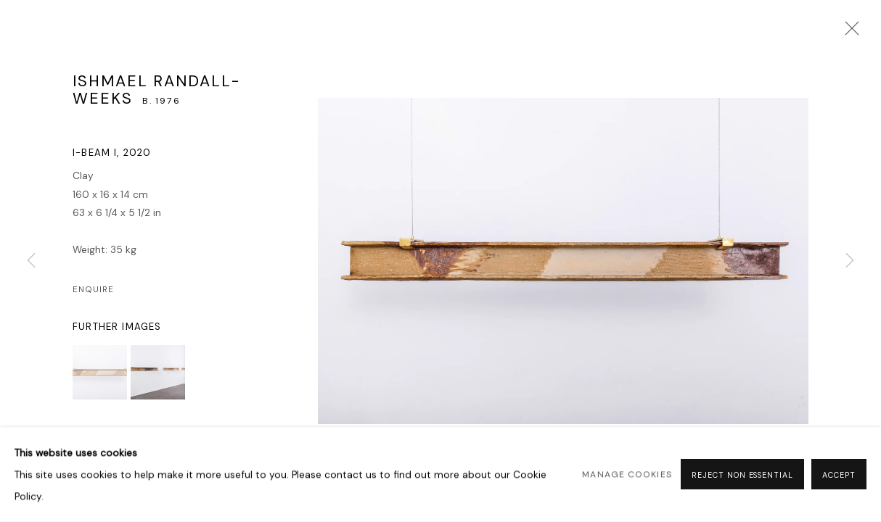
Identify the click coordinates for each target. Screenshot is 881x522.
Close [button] (848, 33)
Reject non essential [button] (742, 476)
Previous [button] (31, 261)
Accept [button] (839, 476)
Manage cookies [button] (626, 475)
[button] (100, 372)
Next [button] (850, 261)
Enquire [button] (93, 289)
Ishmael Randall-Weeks (157, 90)
